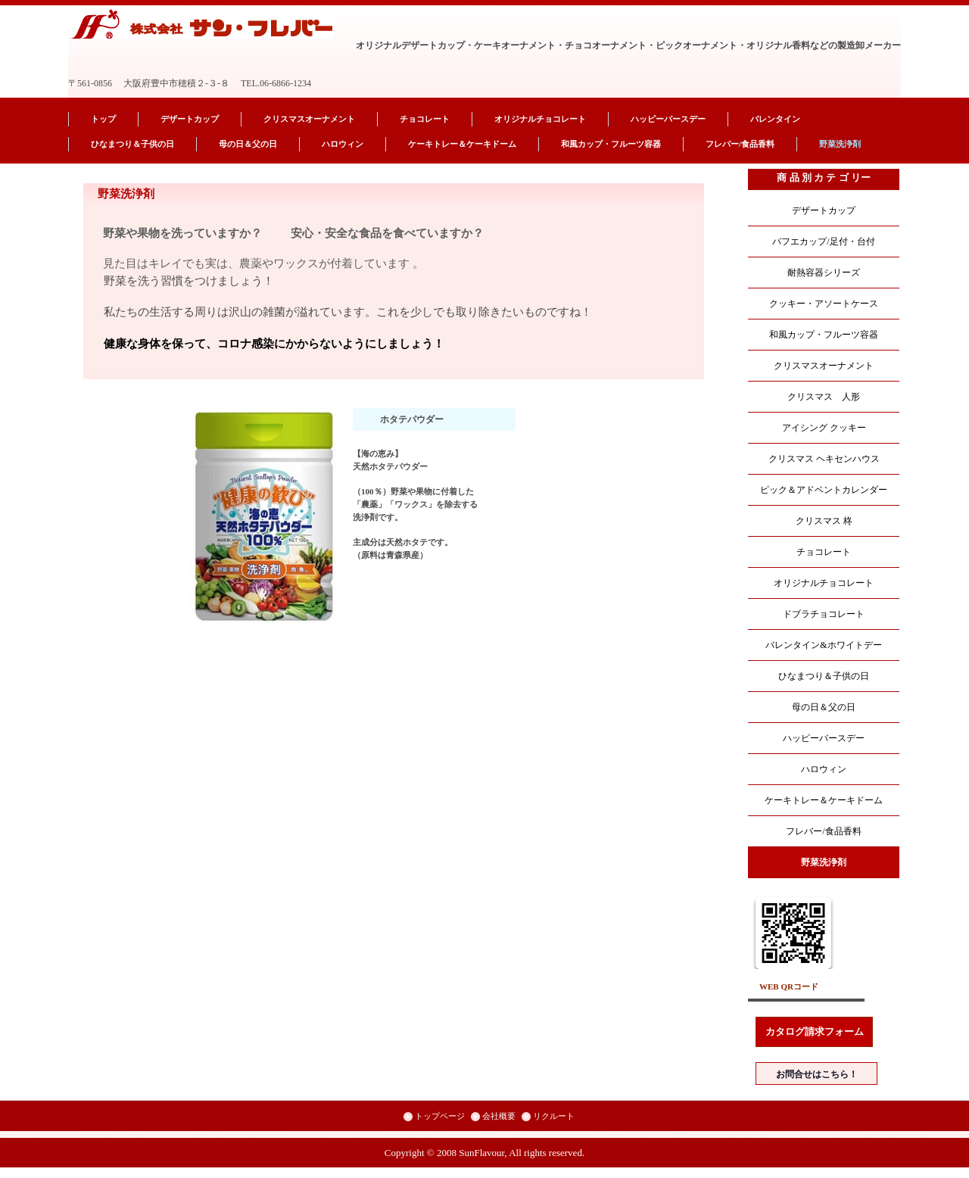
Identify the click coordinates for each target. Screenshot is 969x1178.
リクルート (554, 1115)
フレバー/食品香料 (740, 143)
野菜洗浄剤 (840, 143)
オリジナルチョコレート (540, 118)
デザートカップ (189, 118)
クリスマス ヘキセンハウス (824, 458)
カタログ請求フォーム (814, 1031)
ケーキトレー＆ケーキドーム (462, 143)
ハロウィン (342, 143)
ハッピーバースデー (668, 118)
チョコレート (425, 118)
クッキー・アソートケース (823, 303)
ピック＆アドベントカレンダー (823, 490)
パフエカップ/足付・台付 (823, 241)
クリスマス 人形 (823, 396)
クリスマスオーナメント (309, 118)
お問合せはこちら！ (817, 1074)
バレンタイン (775, 118)
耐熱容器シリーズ (823, 272)
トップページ (440, 1115)
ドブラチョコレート (824, 614)
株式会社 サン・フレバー (201, 24)
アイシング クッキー (824, 427)
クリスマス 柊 (824, 521)
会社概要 (499, 1115)
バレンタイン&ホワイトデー (823, 645)
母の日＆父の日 (248, 143)
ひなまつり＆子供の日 (132, 143)
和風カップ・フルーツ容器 (611, 143)
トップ (103, 118)
